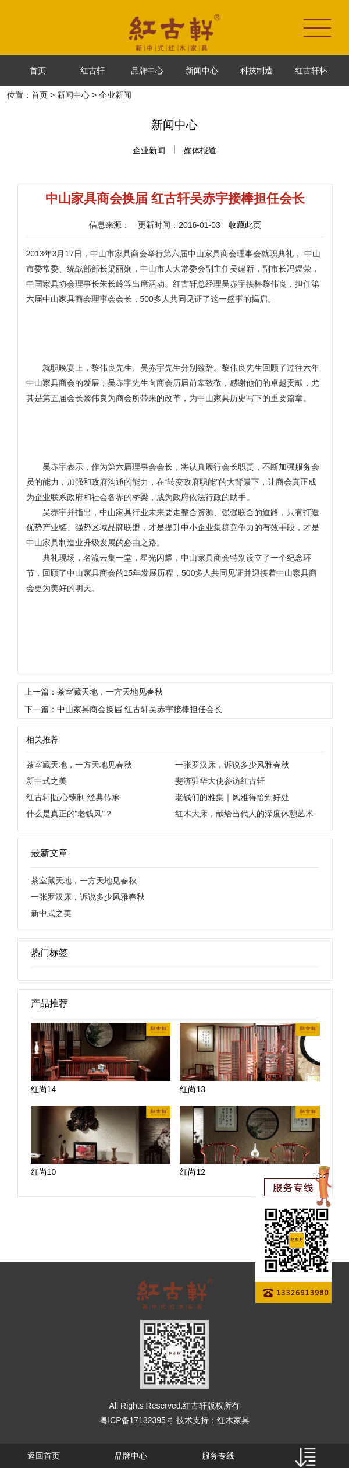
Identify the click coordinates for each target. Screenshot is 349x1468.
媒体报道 (200, 150)
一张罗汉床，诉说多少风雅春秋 (232, 764)
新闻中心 (202, 70)
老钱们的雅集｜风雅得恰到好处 (232, 797)
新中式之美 (46, 781)
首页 (38, 70)
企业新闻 (149, 150)
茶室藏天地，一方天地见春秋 (79, 764)
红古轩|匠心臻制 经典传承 (73, 797)
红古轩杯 (311, 70)
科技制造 (256, 70)
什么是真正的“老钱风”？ (69, 813)
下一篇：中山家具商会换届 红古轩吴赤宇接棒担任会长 (123, 709)
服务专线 (218, 1455)
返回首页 (43, 1455)
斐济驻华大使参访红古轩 (220, 781)
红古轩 (92, 70)
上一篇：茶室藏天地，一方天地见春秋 (93, 691)
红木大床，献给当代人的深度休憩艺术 (244, 813)
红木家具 (233, 1420)
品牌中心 (147, 70)
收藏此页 (245, 225)
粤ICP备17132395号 (136, 1420)
